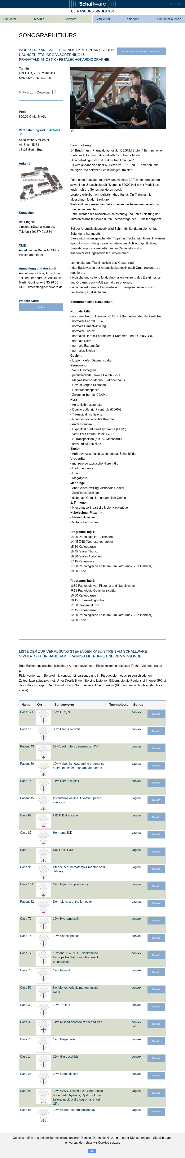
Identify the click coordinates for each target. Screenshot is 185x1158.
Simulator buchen (169, 19)
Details (156, 713)
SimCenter (103, 19)
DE (172, 4)
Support (70, 19)
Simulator (9, 19)
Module (39, 19)
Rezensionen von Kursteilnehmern (141, 51)
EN (179, 4)
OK (92, 1151)
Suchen (41, 307)
